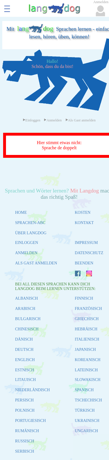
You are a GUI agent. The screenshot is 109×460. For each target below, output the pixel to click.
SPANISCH (84, 390)
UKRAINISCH (87, 420)
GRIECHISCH (87, 319)
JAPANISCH (85, 349)
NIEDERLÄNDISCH (32, 390)
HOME (21, 212)
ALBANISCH (26, 298)
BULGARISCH (27, 319)
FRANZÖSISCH (88, 308)
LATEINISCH (86, 370)
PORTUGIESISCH (30, 420)
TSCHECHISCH (88, 400)
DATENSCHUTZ (89, 253)
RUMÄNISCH (27, 431)
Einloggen (31, 120)
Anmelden (52, 120)
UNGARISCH (86, 431)
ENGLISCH (25, 360)
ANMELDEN (26, 253)
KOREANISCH (87, 360)
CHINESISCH (26, 329)
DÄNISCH (24, 339)
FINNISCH (84, 298)
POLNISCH (24, 410)
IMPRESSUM (86, 243)
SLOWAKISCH (87, 380)
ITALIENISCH (87, 339)
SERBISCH (24, 451)
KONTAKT (84, 223)
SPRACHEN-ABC (30, 223)
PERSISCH (24, 400)
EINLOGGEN (26, 243)
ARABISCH (25, 308)
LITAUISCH (25, 380)
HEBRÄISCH (86, 329)
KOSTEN (83, 212)
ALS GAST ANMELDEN (36, 263)
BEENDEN (84, 263)
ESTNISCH (24, 370)
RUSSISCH (24, 441)
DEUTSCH (24, 349)
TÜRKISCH (85, 410)
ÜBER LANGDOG (30, 233)
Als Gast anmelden (80, 120)
